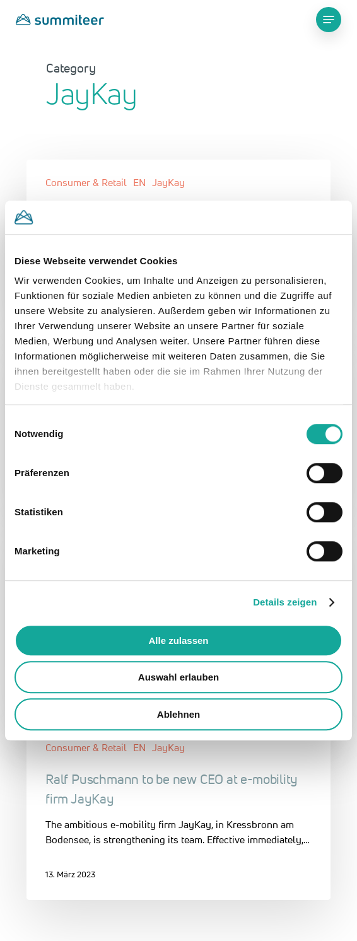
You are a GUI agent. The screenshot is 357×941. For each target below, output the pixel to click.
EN (139, 182)
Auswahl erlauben (178, 677)
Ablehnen (178, 714)
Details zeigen (285, 602)
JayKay (168, 182)
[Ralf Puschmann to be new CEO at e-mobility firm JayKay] (178, 812)
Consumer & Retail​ (86, 182)
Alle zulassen (178, 640)
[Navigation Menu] (328, 19)
